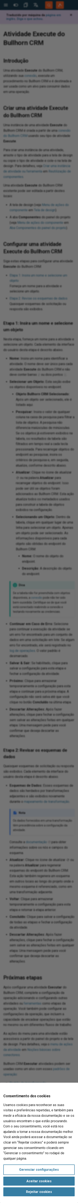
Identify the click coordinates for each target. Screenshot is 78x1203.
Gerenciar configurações (39, 1170)
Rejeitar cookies (39, 1192)
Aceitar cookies (39, 1181)
